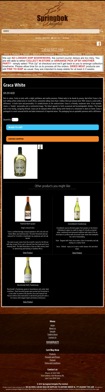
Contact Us (89, 54)
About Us (36, 54)
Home (6, 54)
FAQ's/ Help (77, 54)
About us (52, 328)
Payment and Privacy (52, 357)
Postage (53, 360)
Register (46, 38)
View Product (28, 252)
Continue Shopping (16, 139)
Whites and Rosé (24, 74)
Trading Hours (63, 54)
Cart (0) (55, 38)
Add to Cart (15, 127)
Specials (26, 54)
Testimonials (49, 54)
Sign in (38, 38)
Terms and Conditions (52, 363)
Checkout (65, 38)
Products (16, 54)
